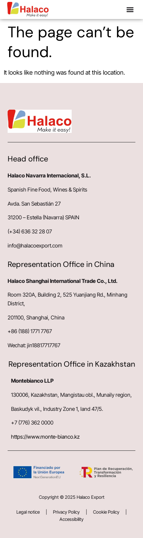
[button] (130, 9)
